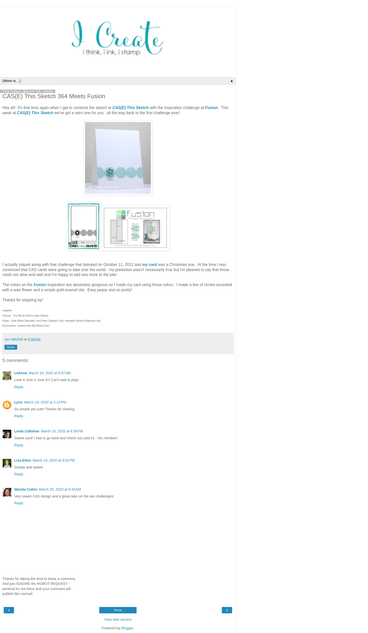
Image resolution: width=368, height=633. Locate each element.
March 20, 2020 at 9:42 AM (60, 489)
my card (149, 264)
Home (118, 610)
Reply (18, 387)
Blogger (127, 628)
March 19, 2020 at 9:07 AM (50, 373)
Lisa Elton (22, 460)
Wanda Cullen (26, 489)
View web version (118, 619)
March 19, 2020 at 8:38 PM (62, 431)
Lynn (18, 402)
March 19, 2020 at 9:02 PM (54, 460)
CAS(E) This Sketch (130, 108)
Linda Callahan (26, 431)
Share (11, 347)
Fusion (211, 108)
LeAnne (20, 373)
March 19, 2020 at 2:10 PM (45, 402)
